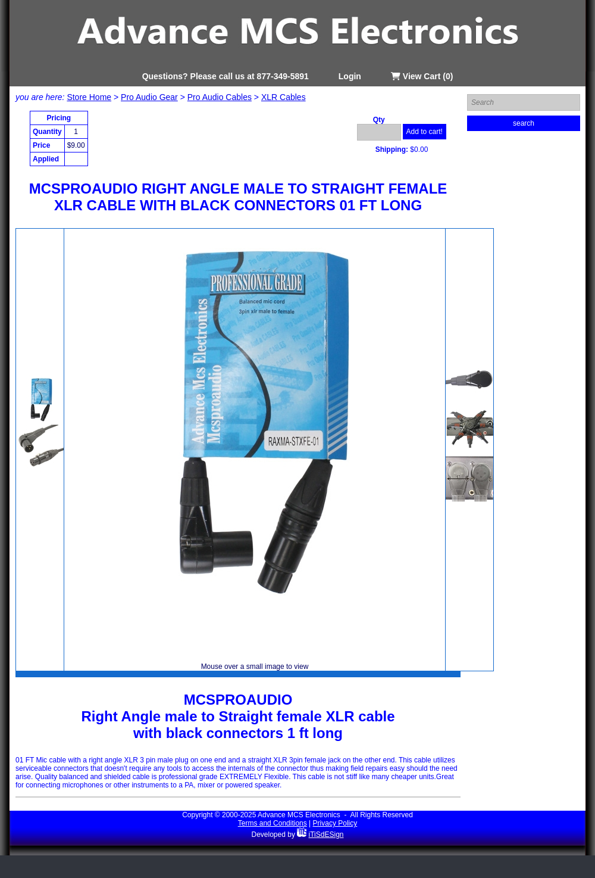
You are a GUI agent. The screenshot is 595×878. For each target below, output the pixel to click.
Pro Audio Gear (149, 97)
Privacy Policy (335, 823)
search (523, 123)
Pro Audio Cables (219, 97)
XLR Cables (283, 97)
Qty (379, 120)
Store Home (89, 97)
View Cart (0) (422, 76)
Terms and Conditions (272, 823)
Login (350, 76)
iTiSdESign (326, 834)
